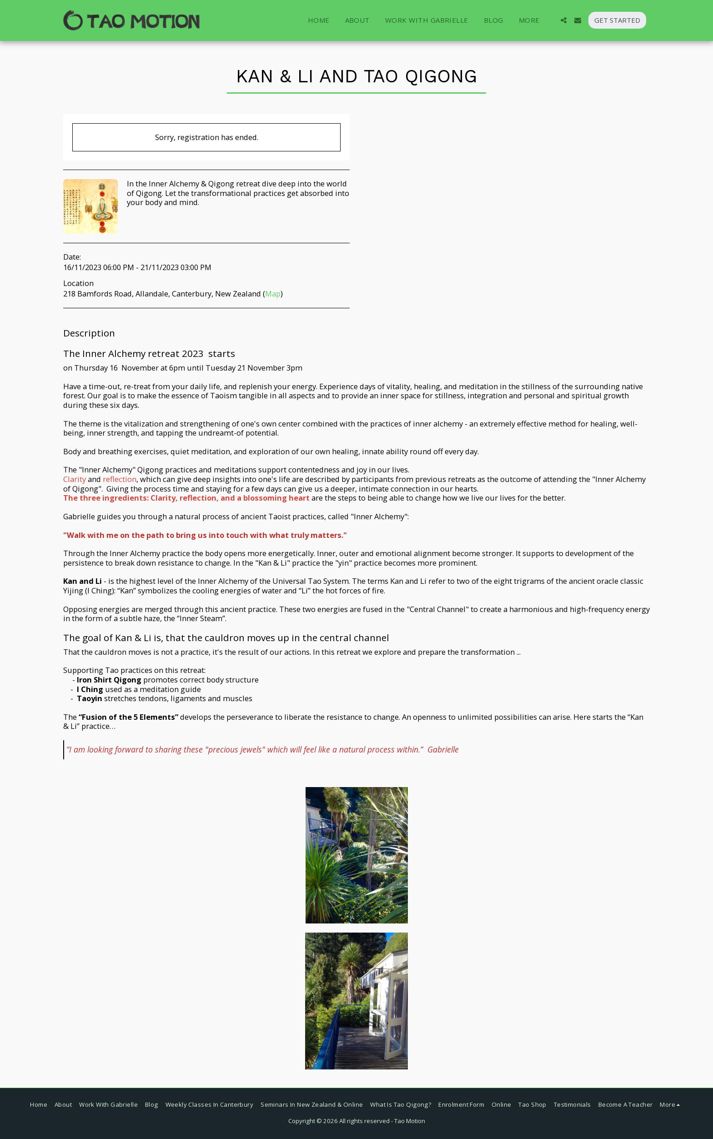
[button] (563, 20)
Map (273, 293)
